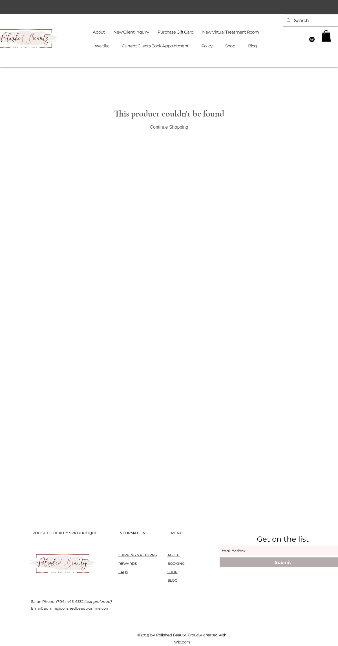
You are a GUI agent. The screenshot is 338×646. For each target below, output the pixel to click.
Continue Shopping (169, 127)
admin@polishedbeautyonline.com (77, 608)
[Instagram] (312, 39)
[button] (326, 36)
